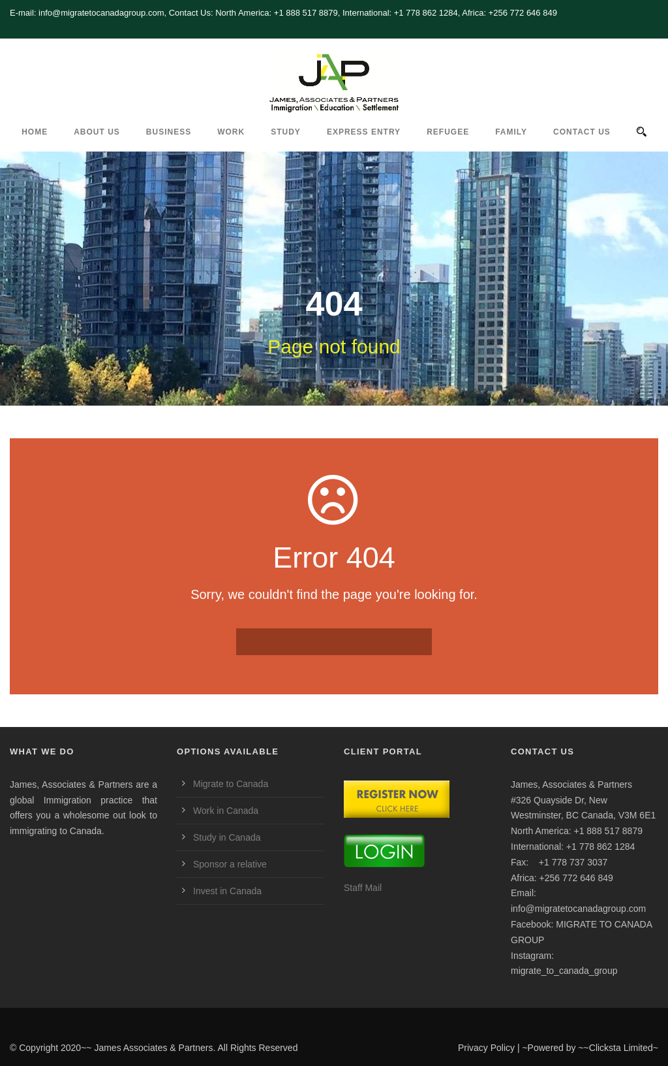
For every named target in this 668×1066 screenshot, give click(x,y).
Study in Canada (227, 837)
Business (168, 132)
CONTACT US (582, 132)
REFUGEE (448, 132)
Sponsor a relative (230, 864)
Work (231, 132)
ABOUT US (97, 132)
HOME (35, 132)
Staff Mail (363, 887)
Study (286, 132)
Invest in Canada (227, 891)
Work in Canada (225, 810)
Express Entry (364, 132)
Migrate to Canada (230, 784)
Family (511, 132)
